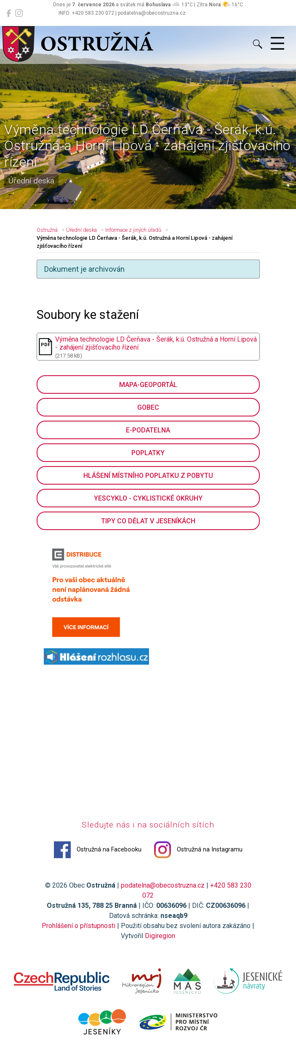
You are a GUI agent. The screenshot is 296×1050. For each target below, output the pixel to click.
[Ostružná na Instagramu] (19, 13)
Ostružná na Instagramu (198, 849)
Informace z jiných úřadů (133, 230)
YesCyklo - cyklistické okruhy (148, 498)
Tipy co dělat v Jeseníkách (148, 521)
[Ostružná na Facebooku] (8, 13)
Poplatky (148, 453)
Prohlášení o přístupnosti (78, 926)
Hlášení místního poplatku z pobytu (148, 476)
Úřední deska (81, 230)
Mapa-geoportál (148, 385)
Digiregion (160, 936)
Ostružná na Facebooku (97, 849)
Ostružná (47, 230)
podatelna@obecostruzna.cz (163, 885)
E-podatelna (148, 430)
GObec (148, 407)
